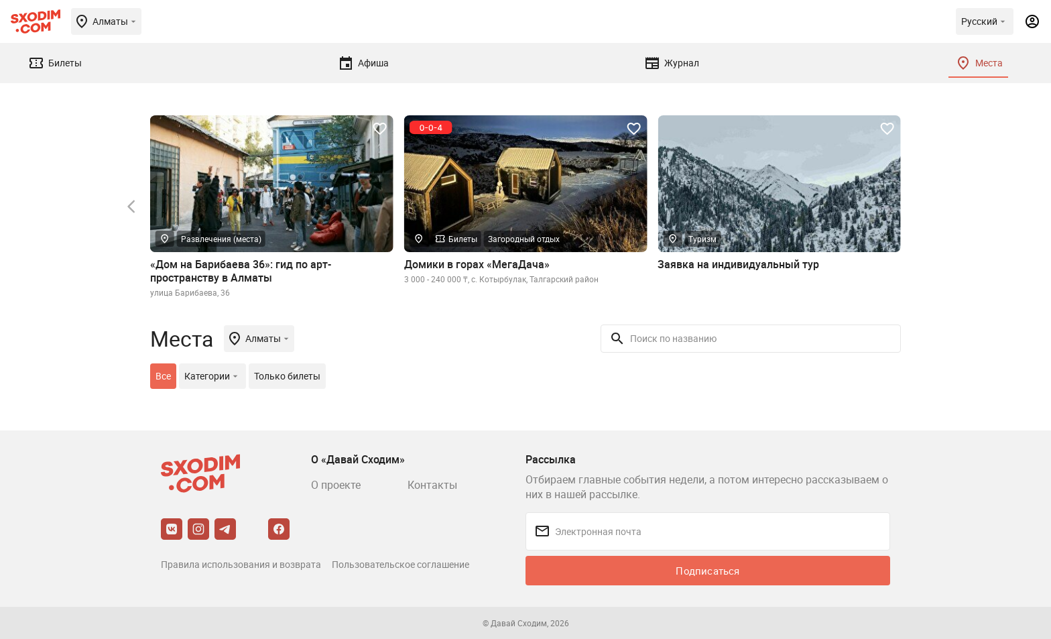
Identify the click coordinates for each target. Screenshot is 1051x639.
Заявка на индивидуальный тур (738, 264)
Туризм (702, 238)
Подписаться (707, 570)
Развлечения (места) (221, 238)
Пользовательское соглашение (400, 564)
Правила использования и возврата (241, 564)
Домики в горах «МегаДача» (477, 264)
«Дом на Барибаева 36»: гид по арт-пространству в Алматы (240, 270)
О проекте (336, 484)
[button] (131, 206)
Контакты (432, 484)
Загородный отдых (524, 238)
